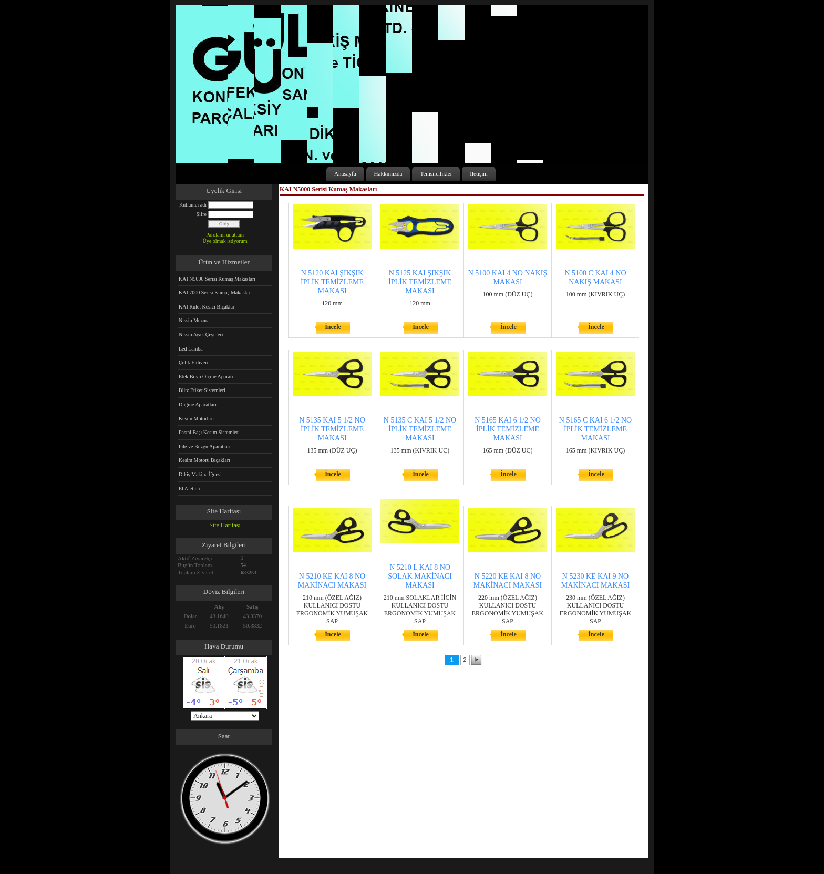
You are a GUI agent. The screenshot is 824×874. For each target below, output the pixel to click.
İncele (333, 327)
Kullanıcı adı (193, 205)
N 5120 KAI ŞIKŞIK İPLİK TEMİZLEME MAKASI (332, 282)
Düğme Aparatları (198, 404)
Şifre (202, 214)
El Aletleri (189, 488)
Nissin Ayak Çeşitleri (201, 334)
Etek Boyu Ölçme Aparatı (206, 376)
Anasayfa (345, 173)
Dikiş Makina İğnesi (200, 474)
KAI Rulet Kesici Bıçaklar (206, 307)
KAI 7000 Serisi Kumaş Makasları (215, 292)
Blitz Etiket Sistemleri (202, 390)
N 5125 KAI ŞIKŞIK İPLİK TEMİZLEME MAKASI (419, 282)
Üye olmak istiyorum (225, 241)
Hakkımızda (388, 173)
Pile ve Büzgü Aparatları (205, 446)
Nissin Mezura (194, 320)
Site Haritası (225, 525)
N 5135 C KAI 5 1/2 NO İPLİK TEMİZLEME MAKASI (420, 429)
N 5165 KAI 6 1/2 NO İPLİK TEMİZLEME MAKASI (508, 429)
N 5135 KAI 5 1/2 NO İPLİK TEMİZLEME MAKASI (332, 429)
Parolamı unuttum (225, 235)
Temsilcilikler (436, 173)
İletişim (479, 173)
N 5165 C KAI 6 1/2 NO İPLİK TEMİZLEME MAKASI (595, 429)
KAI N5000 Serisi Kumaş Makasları (217, 279)
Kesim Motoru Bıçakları (204, 460)
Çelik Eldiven (193, 362)
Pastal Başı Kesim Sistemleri (209, 432)
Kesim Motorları (196, 418)
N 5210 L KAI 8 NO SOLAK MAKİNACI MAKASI (420, 576)
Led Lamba (191, 349)
